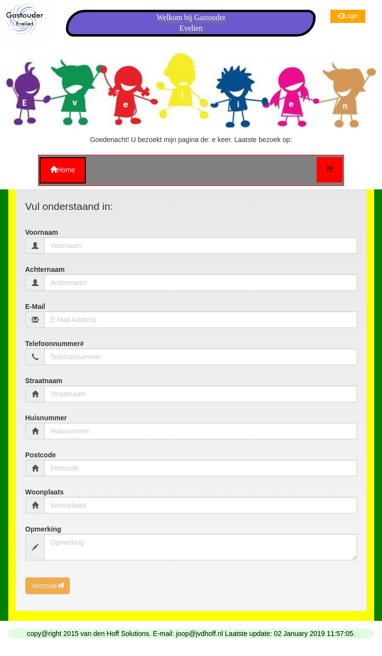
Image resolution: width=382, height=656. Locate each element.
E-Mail (35, 306)
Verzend (47, 586)
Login (348, 16)
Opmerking (43, 529)
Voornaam (41, 232)
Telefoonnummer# (54, 344)
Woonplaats (44, 492)
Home (62, 170)
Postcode (40, 455)
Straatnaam (43, 381)
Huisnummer (46, 418)
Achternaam (45, 269)
